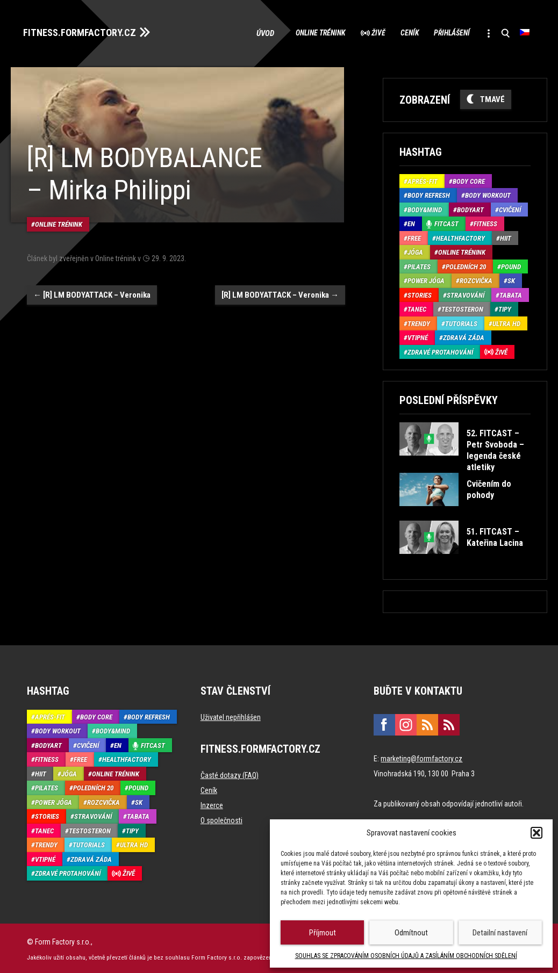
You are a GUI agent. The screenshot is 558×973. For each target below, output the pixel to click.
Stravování (465, 293)
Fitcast (446, 222)
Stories (419, 293)
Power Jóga (426, 279)
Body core (469, 179)
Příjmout (322, 933)
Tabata (510, 293)
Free (414, 236)
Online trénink (284, 32)
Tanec (416, 307)
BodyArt (470, 208)
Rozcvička (476, 279)
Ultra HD (506, 322)
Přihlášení (440, 32)
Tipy (504, 307)
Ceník (389, 32)
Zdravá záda (463, 335)
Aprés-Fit (422, 179)
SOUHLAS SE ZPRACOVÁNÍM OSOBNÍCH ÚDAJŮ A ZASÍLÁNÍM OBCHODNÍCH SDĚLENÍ (406, 956)
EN (411, 222)
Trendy (418, 322)
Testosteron (462, 307)
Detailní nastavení (500, 933)
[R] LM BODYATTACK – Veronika (92, 287)
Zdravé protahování (440, 350)
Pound (511, 265)
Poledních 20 (466, 265)
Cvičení (510, 208)
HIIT (505, 236)
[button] (536, 832)
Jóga (415, 250)
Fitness (485, 222)
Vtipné (417, 335)
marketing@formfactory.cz (421, 756)
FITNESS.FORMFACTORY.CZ (87, 31)
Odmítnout (411, 933)
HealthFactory (460, 236)
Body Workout (488, 193)
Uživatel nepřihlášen (231, 715)
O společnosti (221, 818)
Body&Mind (424, 208)
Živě (351, 32)
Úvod (227, 32)
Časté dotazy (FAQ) (230, 773)
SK (511, 279)
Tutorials (461, 322)
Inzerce (212, 803)
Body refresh (428, 193)
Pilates (419, 265)
